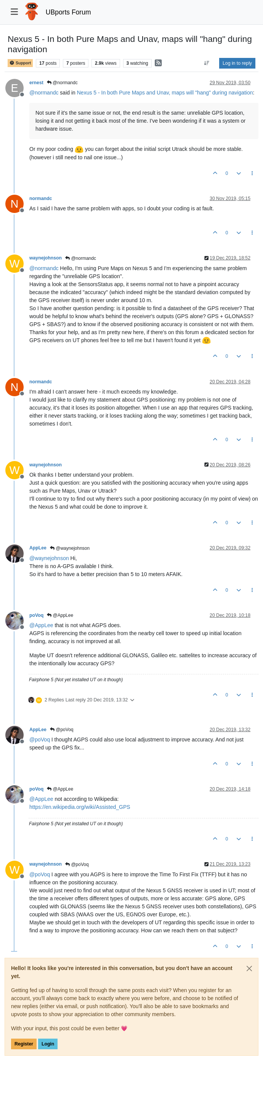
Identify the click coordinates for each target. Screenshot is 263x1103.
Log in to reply (237, 63)
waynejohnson (45, 258)
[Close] (249, 968)
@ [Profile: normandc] (43, 93)
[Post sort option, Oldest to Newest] (206, 63)
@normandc (62, 82)
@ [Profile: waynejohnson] (49, 558)
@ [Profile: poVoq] (39, 739)
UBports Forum (68, 12)
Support (20, 63)
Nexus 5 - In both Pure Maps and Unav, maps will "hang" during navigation (165, 93)
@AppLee (60, 615)
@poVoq (62, 729)
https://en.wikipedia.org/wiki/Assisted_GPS (79, 807)
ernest (36, 82)
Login (48, 1044)
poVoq (36, 615)
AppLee (38, 548)
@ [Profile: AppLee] (41, 625)
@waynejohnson (70, 548)
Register (23, 1044)
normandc (40, 198)
